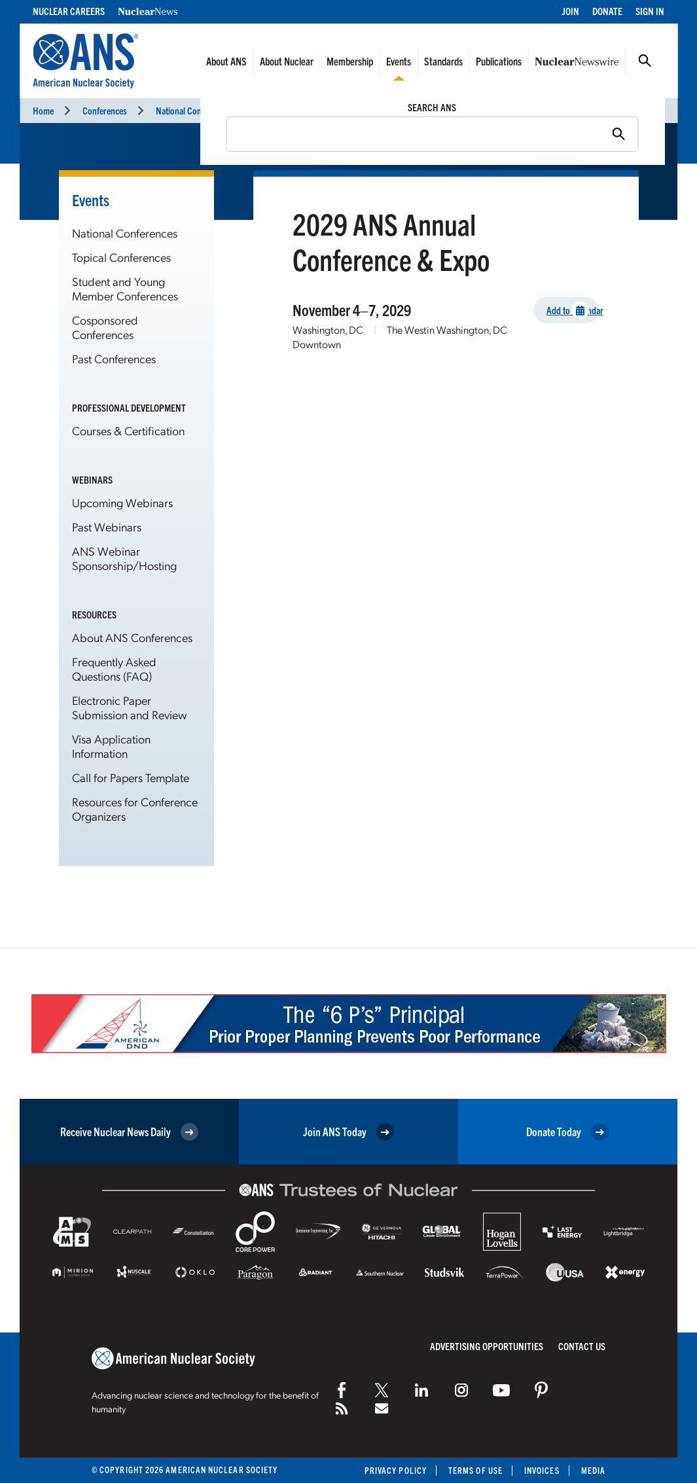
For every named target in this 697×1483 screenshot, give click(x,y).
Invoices (542, 1470)
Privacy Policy (396, 1470)
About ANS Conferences (132, 637)
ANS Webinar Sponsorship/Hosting (124, 558)
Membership (350, 60)
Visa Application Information (111, 745)
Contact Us (581, 1346)
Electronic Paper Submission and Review (129, 707)
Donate (607, 11)
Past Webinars (106, 526)
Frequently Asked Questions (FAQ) (114, 668)
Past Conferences (114, 358)
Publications (499, 60)
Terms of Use (475, 1470)
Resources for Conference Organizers (135, 808)
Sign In (649, 11)
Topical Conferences (121, 256)
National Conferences (194, 110)
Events (398, 60)
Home (43, 110)
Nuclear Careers (69, 11)
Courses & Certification (128, 430)
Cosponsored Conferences (105, 327)
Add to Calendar (572, 310)
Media (593, 1470)
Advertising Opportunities (486, 1346)
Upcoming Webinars (122, 502)
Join (570, 11)
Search (644, 61)
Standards (443, 60)
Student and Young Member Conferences (125, 288)
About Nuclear (286, 60)
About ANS (226, 60)
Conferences (104, 110)
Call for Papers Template (130, 777)
